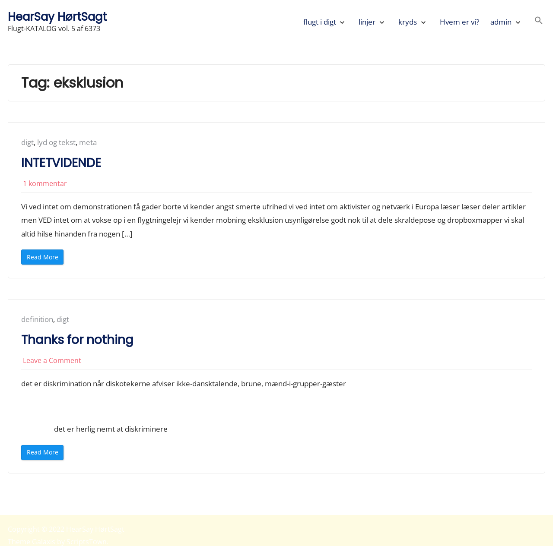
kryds (407, 22)
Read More (45, 258)
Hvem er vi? (459, 22)
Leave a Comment (52, 360)
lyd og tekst (56, 142)
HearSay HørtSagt (57, 17)
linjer (367, 22)
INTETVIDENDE (61, 163)
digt (27, 142)
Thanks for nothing (77, 339)
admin (501, 22)
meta (88, 142)
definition (37, 319)
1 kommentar (45, 183)
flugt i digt (319, 22)
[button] (538, 22)
